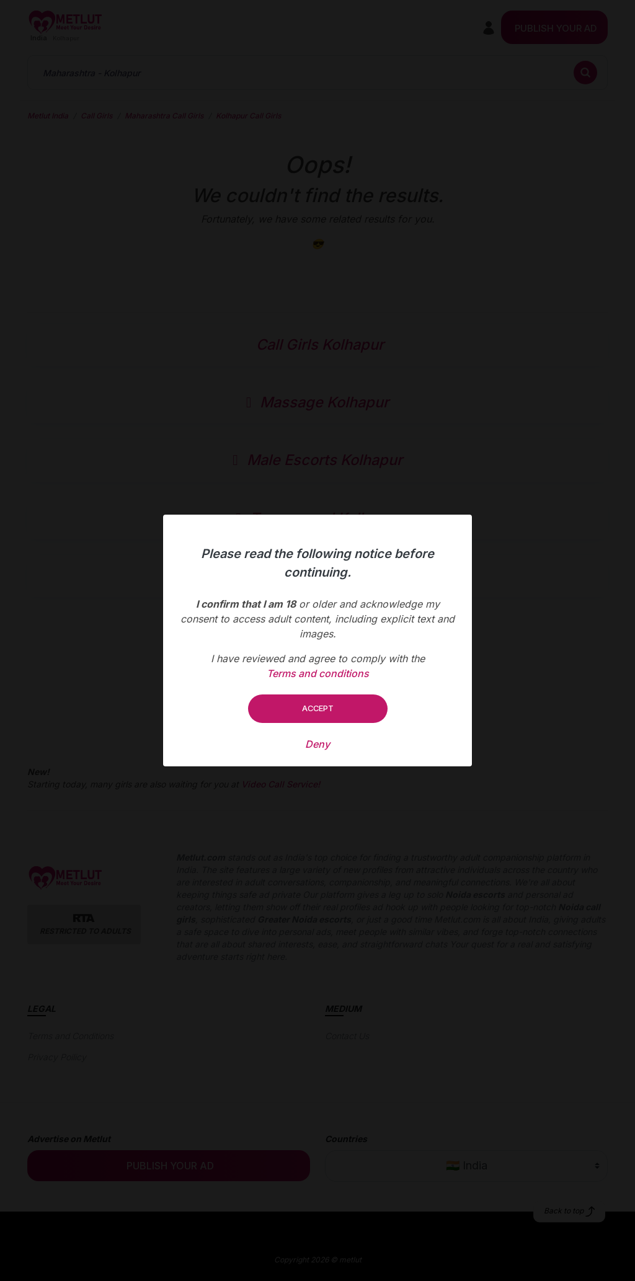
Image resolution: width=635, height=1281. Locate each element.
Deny (317, 744)
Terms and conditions (318, 673)
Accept (318, 708)
